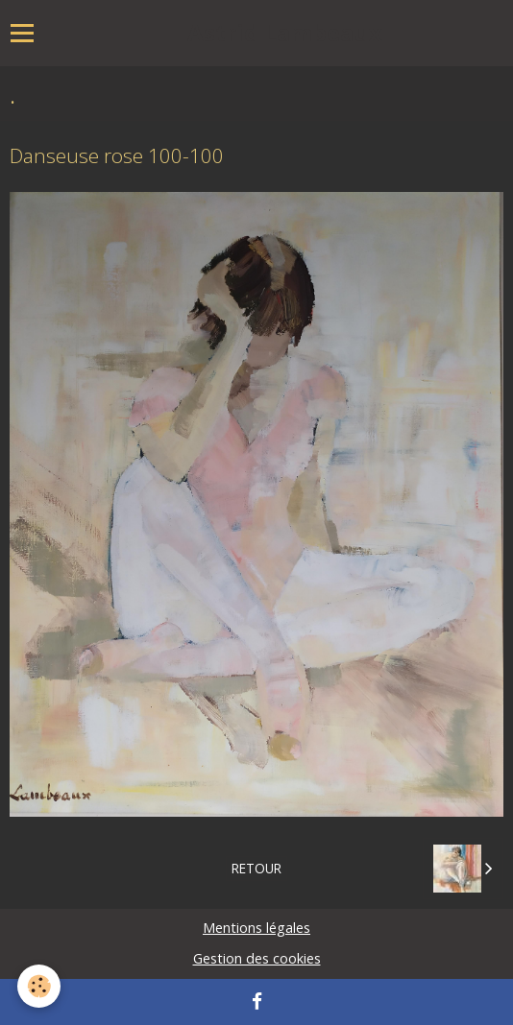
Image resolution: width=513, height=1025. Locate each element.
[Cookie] (39, 986)
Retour (256, 868)
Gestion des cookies (257, 958)
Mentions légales (256, 927)
